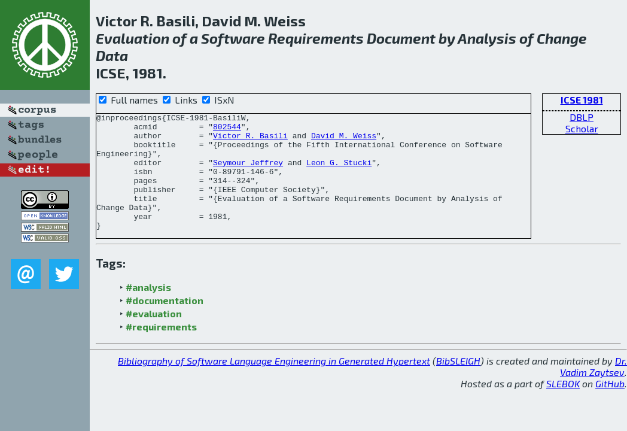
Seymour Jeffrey (248, 173)
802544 (227, 130)
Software (233, 38)
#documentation (164, 323)
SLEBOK (563, 406)
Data (112, 55)
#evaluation (154, 336)
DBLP (581, 117)
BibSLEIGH (458, 384)
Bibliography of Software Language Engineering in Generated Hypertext (274, 384)
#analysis (148, 310)
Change (562, 38)
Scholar (581, 128)
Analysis (487, 38)
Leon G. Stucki (339, 173)
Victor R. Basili (250, 140)
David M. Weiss (343, 140)
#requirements (161, 350)
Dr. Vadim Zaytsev (593, 389)
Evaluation (132, 38)
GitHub (610, 406)
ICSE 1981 (582, 99)
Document (401, 38)
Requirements (316, 38)
